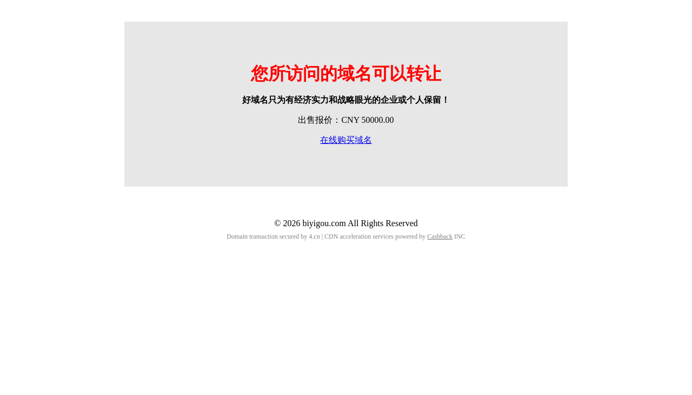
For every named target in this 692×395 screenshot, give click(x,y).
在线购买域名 (346, 139)
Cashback (440, 236)
